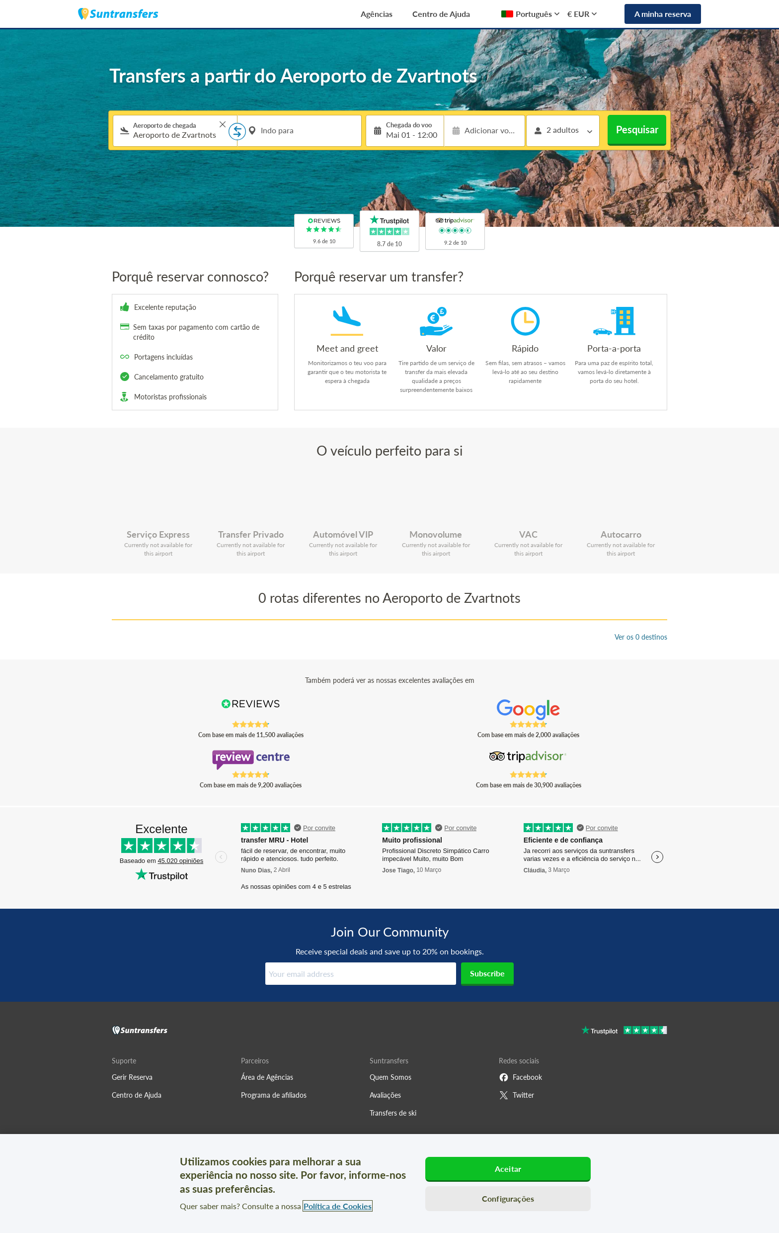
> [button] (223, 124)
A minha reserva (662, 13)
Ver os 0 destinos (641, 637)
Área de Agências (267, 1077)
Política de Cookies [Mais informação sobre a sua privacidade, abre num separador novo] (338, 1206)
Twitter (516, 1095)
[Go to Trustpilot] (624, 1031)
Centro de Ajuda (441, 13)
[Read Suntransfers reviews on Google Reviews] (528, 709)
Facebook (520, 1077)
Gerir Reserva (132, 1077)
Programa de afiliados (274, 1095)
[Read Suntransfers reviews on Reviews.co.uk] (250, 709)
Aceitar (508, 1168)
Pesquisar (637, 129)
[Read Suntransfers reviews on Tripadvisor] (528, 760)
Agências (376, 13)
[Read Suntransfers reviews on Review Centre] (250, 760)
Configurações (508, 1198)
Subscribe (487, 973)
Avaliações (385, 1095)
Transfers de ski (393, 1113)
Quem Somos (390, 1077)
